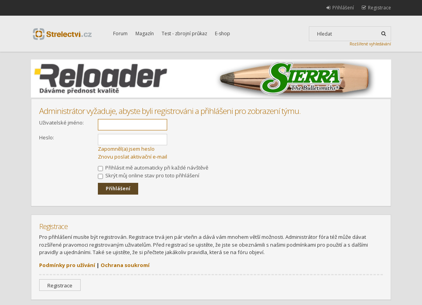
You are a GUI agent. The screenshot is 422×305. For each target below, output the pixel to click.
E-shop (222, 33)
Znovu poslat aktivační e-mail (132, 156)
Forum (120, 33)
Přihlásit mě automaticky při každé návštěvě (153, 167)
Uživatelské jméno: (61, 122)
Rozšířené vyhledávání (370, 44)
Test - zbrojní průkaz (184, 33)
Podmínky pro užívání (67, 265)
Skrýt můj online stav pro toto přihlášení (148, 175)
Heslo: (46, 137)
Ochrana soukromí (125, 265)
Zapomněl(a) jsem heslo (126, 148)
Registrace (59, 285)
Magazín (144, 33)
